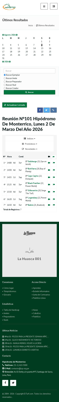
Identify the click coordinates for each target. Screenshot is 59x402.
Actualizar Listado (14, 105)
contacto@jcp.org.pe (20, 368)
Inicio (30, 25)
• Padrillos (36, 316)
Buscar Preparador (14, 81)
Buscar (29, 92)
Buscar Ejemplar (13, 75)
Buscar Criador (12, 88)
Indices (29, 138)
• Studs (5, 320)
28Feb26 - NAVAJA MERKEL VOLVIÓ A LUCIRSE (21, 343)
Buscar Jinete (11, 78)
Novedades (29, 149)
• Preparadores (8, 316)
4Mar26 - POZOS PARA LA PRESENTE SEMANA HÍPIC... (25, 336)
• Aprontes (36, 288)
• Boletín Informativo (40, 291)
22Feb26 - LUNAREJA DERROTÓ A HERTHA (20, 350)
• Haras (35, 310)
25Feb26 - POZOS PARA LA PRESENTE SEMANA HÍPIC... (26, 346)
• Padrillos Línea (39, 298)
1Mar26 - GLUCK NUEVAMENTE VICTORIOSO (21, 340)
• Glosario (6, 294)
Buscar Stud (11, 85)
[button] (40, 110)
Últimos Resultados (45, 25)
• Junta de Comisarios (41, 294)
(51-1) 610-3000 (20, 365)
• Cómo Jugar (8, 288)
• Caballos (36, 313)
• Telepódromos (9, 291)
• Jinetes (5, 313)
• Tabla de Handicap (10, 310)
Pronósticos (29, 143)
